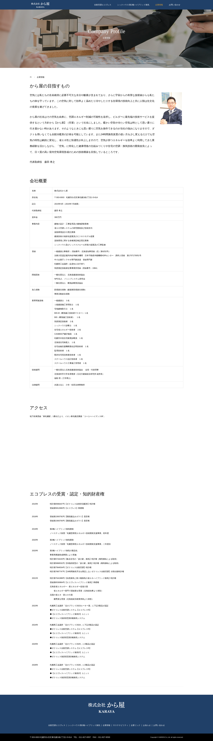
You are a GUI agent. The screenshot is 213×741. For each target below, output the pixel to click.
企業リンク (135, 725)
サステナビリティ (120, 725)
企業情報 (159, 5)
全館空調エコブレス (102, 5)
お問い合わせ (174, 5)
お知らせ (147, 725)
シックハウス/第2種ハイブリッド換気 (133, 5)
